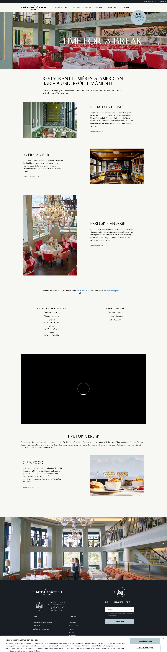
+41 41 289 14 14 (148, 1)
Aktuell (125, 8)
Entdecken (112, 8)
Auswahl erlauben (145, 633)
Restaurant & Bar (82, 8)
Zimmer (138, 17)
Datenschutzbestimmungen (125, 614)
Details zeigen (101, 648)
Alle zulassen (145, 626)
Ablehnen (145, 640)
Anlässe (99, 8)
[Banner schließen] (163, 624)
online (85, 293)
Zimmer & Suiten (61, 8)
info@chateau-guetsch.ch (114, 291)
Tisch (138, 20)
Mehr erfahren (96, 132)
